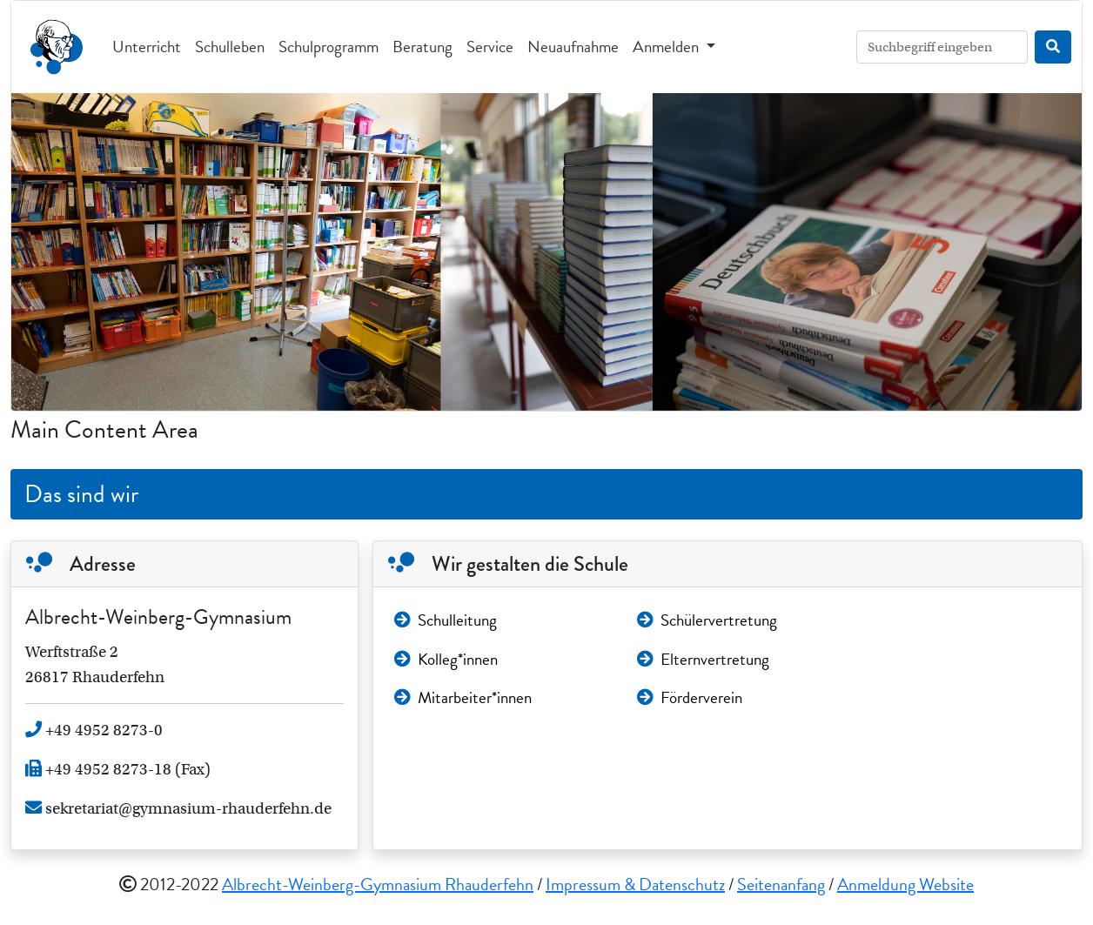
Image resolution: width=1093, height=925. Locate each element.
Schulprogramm (328, 46)
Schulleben (230, 46)
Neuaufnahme (573, 46)
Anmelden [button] (667, 46)
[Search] (942, 47)
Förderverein (689, 697)
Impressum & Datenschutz (635, 884)
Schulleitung (445, 620)
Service (489, 46)
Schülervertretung (707, 620)
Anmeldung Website (905, 884)
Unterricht (146, 46)
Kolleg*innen (446, 659)
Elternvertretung (703, 659)
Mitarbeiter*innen (463, 697)
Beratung (422, 46)
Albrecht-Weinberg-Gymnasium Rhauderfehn (377, 884)
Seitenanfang (781, 884)
